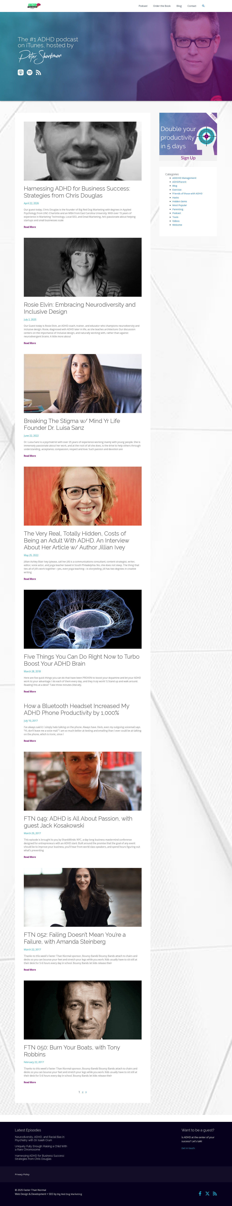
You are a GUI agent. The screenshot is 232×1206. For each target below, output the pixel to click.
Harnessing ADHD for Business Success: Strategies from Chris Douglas (79, 192)
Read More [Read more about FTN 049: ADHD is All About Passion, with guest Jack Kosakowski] (30, 862)
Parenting (177, 209)
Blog (180, 6)
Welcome (177, 224)
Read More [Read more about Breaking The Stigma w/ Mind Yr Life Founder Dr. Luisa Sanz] (30, 458)
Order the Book (165, 6)
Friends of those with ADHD (187, 193)
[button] (203, 6)
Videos (176, 221)
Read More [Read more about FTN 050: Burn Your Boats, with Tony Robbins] (30, 1089)
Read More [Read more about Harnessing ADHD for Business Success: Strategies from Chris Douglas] (30, 227)
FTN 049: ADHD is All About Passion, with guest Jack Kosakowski (81, 827)
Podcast (147, 6)
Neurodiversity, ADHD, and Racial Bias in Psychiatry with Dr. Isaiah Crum (39, 1138)
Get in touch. (188, 1148)
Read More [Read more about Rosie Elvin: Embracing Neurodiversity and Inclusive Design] (30, 344)
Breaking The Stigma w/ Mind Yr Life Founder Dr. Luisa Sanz (74, 426)
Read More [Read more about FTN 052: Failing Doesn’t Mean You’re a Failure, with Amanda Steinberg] (30, 976)
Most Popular (180, 205)
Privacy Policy (22, 1174)
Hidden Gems (179, 201)
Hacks (175, 197)
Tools (175, 217)
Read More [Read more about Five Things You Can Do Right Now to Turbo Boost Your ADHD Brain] (30, 695)
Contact (192, 6)
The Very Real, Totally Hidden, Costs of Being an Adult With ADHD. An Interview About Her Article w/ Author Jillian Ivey (79, 543)
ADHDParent (179, 181)
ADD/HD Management (184, 178)
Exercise (176, 189)
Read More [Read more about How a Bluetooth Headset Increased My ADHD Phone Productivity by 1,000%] (30, 745)
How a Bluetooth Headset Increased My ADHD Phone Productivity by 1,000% (79, 713)
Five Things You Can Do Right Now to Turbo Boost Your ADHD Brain (75, 664)
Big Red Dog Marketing (70, 1194)
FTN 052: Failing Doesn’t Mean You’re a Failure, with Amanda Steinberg (77, 944)
